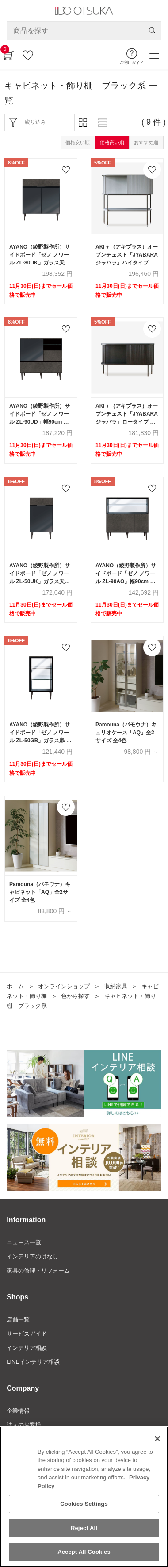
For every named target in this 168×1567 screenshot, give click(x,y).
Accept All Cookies (84, 1552)
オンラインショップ (64, 986)
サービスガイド (27, 1333)
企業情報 (18, 1410)
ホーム (15, 986)
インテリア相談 (27, 1347)
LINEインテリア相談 (33, 1362)
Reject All (84, 1528)
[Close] (157, 1438)
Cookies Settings (84, 1503)
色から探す (75, 996)
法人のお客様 (24, 1425)
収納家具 (115, 986)
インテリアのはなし (32, 1256)
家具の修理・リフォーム (38, 1270)
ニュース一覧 (24, 1242)
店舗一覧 (18, 1319)
